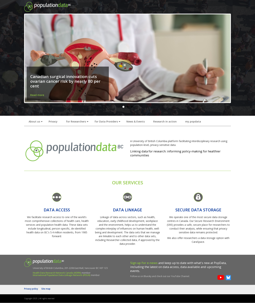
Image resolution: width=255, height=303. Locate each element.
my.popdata (193, 121)
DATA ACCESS (57, 210)
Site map (45, 288)
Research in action (165, 121)
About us (36, 122)
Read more (37, 95)
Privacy (53, 121)
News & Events (135, 121)
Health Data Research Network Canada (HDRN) (57, 272)
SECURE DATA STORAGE (198, 210)
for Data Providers (108, 122)
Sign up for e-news (144, 263)
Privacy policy (31, 288)
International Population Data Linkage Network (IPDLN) (61, 275)
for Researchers (78, 122)
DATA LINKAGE (127, 210)
